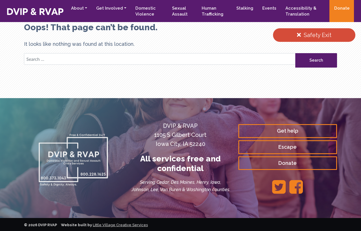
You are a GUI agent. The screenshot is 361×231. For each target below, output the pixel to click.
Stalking (244, 8)
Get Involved (109, 8)
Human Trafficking (212, 11)
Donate (342, 8)
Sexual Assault (180, 11)
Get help (287, 131)
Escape (287, 147)
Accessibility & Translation (300, 11)
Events (269, 8)
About (77, 8)
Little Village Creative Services (120, 225)
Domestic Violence (145, 11)
